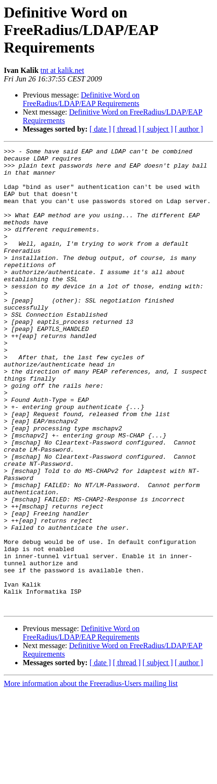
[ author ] (189, 129)
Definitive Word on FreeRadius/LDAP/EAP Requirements (81, 99)
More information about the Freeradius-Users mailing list (91, 776)
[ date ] (100, 129)
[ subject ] (158, 129)
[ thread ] (127, 129)
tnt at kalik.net (62, 70)
